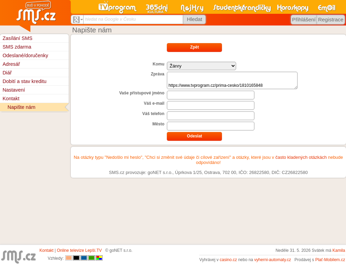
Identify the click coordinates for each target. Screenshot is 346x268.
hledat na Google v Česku (110, 19)
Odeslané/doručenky (25, 55)
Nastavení (13, 90)
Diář (6, 72)
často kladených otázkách (301, 157)
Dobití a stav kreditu (24, 81)
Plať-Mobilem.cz (330, 259)
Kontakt (10, 98)
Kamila (339, 250)
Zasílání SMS (17, 38)
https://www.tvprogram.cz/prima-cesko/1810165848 (232, 80)
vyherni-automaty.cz (272, 259)
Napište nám (22, 107)
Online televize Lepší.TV (79, 250)
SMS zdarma (16, 47)
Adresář (11, 64)
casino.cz (228, 259)
